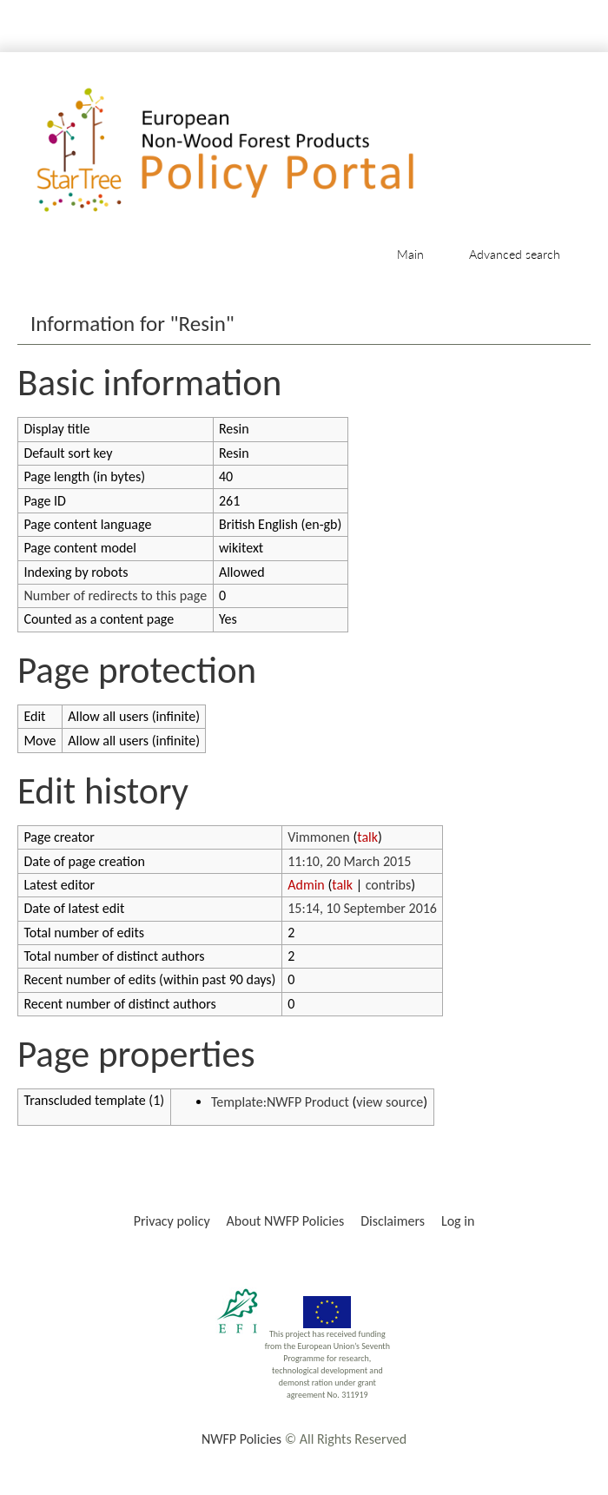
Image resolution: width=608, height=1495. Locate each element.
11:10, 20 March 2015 (349, 861)
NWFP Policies (241, 1439)
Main (410, 254)
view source (389, 1102)
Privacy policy (172, 1221)
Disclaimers (392, 1221)
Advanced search (514, 254)
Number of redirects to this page (115, 595)
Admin (306, 884)
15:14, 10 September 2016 (362, 908)
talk (367, 837)
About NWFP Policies (286, 1221)
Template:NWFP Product (280, 1102)
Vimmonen (318, 837)
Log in (457, 1221)
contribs (389, 884)
